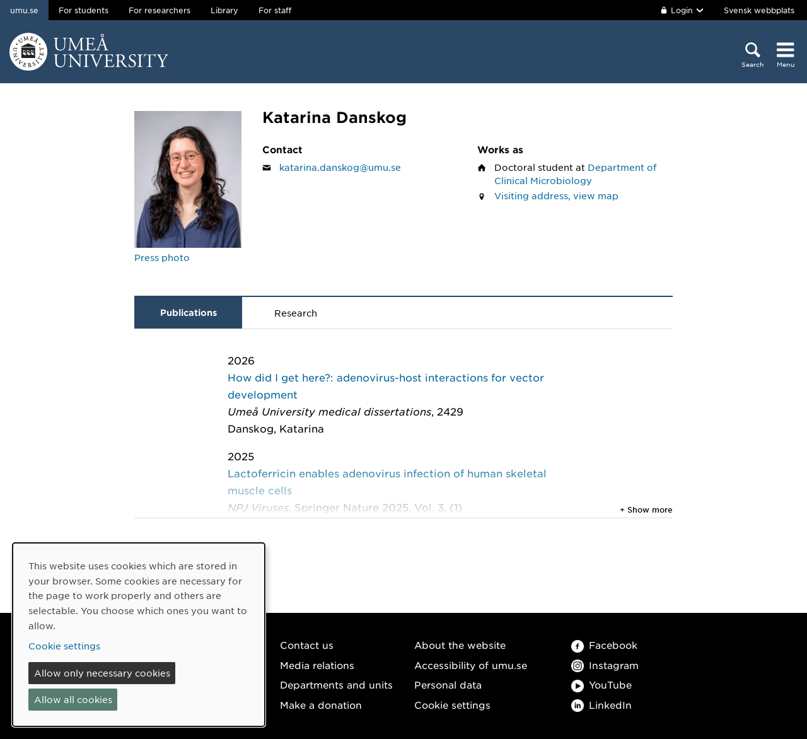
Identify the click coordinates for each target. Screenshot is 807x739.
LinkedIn (601, 705)
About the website (460, 645)
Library (224, 10)
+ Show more (646, 509)
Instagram (605, 665)
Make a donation (321, 705)
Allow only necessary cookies (102, 672)
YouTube (601, 684)
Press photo (162, 257)
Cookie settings (452, 705)
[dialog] (139, 634)
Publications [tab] (188, 312)
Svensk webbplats (759, 10)
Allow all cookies (73, 699)
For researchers (159, 10)
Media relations (317, 665)
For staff (274, 10)
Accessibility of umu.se (470, 665)
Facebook (604, 645)
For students (83, 10)
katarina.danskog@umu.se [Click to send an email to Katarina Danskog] (340, 167)
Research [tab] (295, 312)
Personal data (448, 684)
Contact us (307, 645)
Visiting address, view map (556, 195)
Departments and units (336, 684)
